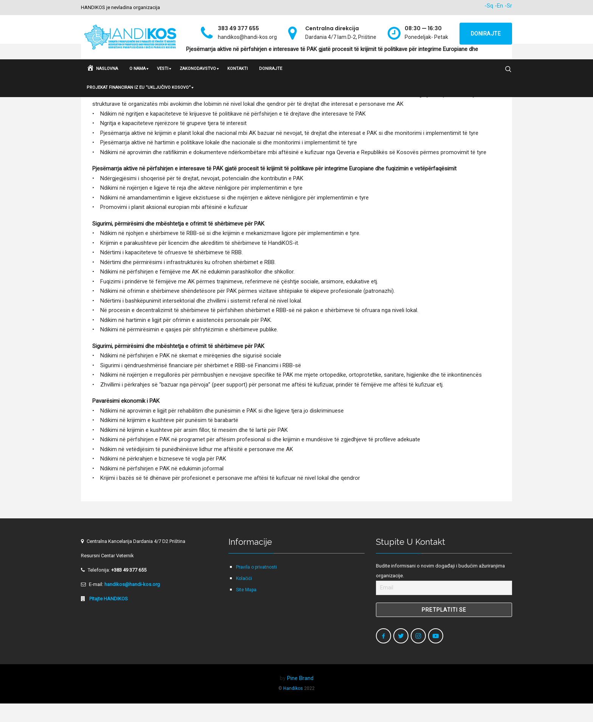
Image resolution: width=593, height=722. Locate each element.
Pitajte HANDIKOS (108, 617)
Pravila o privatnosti (256, 585)
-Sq (488, 5)
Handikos (293, 707)
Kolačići (244, 597)
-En (499, 5)
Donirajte (486, 34)
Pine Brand (300, 696)
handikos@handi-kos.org (132, 603)
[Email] (444, 606)
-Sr (508, 5)
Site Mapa (246, 608)
